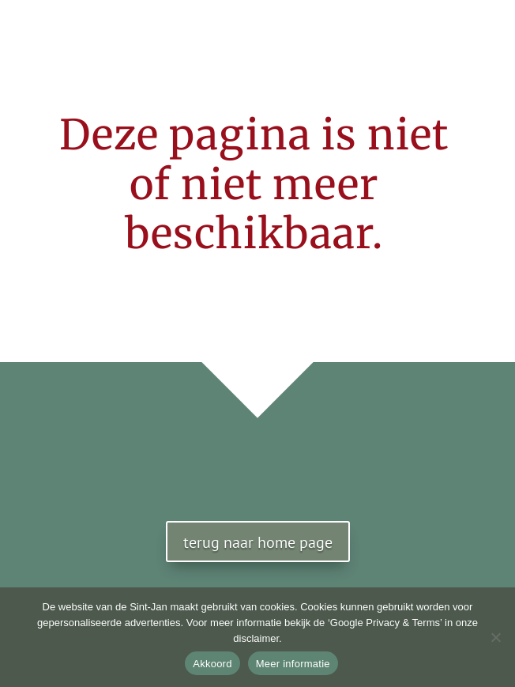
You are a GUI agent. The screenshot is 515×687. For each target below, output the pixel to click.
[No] (495, 637)
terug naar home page (258, 542)
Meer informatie (293, 664)
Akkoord (212, 664)
